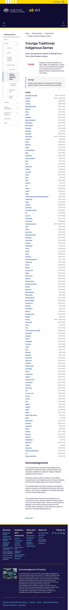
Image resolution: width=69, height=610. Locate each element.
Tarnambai (28, 368)
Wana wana (29, 420)
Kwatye (27, 267)
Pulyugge (28, 344)
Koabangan (28, 245)
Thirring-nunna (29, 379)
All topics (17, 558)
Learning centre (7, 555)
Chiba (27, 147)
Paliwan (27, 317)
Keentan (27, 243)
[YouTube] (58, 533)
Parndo (27, 319)
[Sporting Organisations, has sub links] (11, 108)
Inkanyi (27, 188)
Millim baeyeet (29, 292)
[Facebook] (53, 533)
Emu (26, 164)
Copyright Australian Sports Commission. (15, 602)
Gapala (27, 169)
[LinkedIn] (64, 533)
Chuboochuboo (30, 150)
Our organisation (43, 533)
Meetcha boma (29, 281)
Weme (27, 429)
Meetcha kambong (31, 284)
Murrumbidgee (29, 300)
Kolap (27, 254)
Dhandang (28, 155)
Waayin (27, 404)
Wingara (27, 431)
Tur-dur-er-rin (29, 393)
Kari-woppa (28, 240)
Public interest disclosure (50, 602)
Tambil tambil (29, 366)
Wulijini (27, 445)
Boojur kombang (30, 120)
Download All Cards (31, 95)
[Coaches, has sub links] (11, 102)
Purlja (27, 347)
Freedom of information (10, 605)
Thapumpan (29, 374)
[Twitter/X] (56, 533)
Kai (26, 213)
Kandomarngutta (30, 235)
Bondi (27, 114)
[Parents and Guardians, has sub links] (11, 114)
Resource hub (49, 33)
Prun (26, 327)
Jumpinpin (28, 207)
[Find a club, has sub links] (11, 69)
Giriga (27, 174)
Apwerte (27, 98)
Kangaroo (28, 237)
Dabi (26, 153)
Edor (26, 161)
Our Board (41, 535)
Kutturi (27, 265)
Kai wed (27, 215)
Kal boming (28, 221)
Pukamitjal (28, 333)
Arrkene (27, 101)
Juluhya (27, 204)
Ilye (26, 185)
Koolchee (28, 256)
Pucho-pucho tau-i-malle (32, 330)
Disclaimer (32, 602)
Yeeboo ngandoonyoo (32, 450)
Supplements (19, 540)
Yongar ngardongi (30, 456)
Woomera (28, 442)
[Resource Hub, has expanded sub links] (11, 65)
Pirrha (27, 325)
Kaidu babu (28, 218)
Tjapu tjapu (28, 388)
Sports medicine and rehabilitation (8, 552)
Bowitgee (28, 128)
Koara (27, 248)
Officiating (18, 545)
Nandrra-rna (29, 303)
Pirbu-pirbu (28, 322)
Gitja (26, 177)
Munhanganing (29, 297)
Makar (27, 273)
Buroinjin (28, 144)
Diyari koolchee (30, 158)
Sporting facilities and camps (8, 548)
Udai (26, 401)
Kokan (27, 251)
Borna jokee (29, 125)
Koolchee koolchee (31, 259)
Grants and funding (6, 533)
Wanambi (28, 423)
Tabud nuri (28, 360)
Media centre (30, 535)
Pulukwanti (28, 341)
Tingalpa (28, 385)
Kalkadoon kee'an (30, 224)
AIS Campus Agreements (42, 540)
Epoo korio (28, 166)
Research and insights (7, 539)
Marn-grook (28, 276)
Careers (40, 537)
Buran (27, 142)
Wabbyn (27, 407)
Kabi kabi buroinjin (31, 210)
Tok (26, 390)
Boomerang (28, 123)
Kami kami (28, 232)
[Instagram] (61, 533)
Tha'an (27, 371)
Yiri (26, 453)
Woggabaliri (29, 439)
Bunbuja (27, 139)
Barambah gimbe (30, 106)
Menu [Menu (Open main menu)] (3, 24)
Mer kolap (28, 289)
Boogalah (28, 117)
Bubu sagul (28, 136)
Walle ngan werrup (31, 415)
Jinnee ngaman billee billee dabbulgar (36, 196)
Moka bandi (28, 295)
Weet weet (28, 426)
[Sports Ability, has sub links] (11, 97)
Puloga (27, 338)
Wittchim (28, 437)
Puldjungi (28, 336)
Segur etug (28, 357)
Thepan (27, 377)
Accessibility (22, 605)
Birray (27, 112)
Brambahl (28, 133)
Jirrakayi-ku (28, 199)
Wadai (27, 409)
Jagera (27, 191)
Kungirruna (28, 262)
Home (27, 33)
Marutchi (28, 278)
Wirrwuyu (28, 434)
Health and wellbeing (18, 551)
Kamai (27, 229)
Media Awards (30, 546)
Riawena (28, 352)
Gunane (27, 183)
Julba (27, 202)
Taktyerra (28, 363)
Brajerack (28, 131)
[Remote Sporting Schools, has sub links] (11, 59)
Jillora (27, 194)
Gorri (26, 180)
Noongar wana (29, 314)
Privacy (39, 602)
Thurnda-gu (28, 382)
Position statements (29, 543)
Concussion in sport (19, 547)
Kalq (26, 226)
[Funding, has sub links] (11, 48)
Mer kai (27, 286)
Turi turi (27, 396)
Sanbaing (28, 355)
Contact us (41, 543)
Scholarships (7, 536)
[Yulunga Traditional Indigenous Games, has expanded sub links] (11, 77)
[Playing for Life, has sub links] (11, 91)
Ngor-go (27, 311)
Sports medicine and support (20, 555)
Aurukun (27, 103)
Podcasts (29, 540)
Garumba (28, 172)
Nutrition (17, 538)
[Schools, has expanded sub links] (11, 43)
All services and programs (7, 558)
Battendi (27, 109)
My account (57, 2)
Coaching (17, 542)
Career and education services (6, 544)
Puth (26, 349)
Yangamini (28, 448)
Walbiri (27, 412)
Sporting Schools (9, 34)
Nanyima (28, 306)
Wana (27, 418)
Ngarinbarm (29, 308)
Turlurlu (27, 398)
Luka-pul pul (29, 270)
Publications (30, 538)
